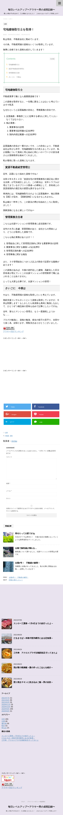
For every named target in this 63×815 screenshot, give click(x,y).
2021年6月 (6, 700)
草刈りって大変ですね (25, 533)
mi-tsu (14, 441)
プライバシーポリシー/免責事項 (36, 801)
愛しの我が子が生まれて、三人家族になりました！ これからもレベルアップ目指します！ (31, 811)
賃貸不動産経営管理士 (16, 69)
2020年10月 (6, 707)
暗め (3, 726)
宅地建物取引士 (14, 64)
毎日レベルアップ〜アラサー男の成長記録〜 (31, 9)
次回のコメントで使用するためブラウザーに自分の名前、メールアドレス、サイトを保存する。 (31, 510)
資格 (11, 436)
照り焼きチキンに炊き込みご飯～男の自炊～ (33, 682)
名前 (8, 483)
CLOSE (52, 58)
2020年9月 (6, 709)
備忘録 (4, 723)
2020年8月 (6, 711)
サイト (8, 498)
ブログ (23, 801)
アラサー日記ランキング (13, 331)
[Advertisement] (31, 354)
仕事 (6, 432)
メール (9, 491)
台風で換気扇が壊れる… (26, 548)
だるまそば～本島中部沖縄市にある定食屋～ (33, 638)
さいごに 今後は (15, 77)
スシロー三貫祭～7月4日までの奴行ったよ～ (33, 623)
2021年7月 (6, 698)
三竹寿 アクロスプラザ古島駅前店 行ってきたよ (35, 653)
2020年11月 (6, 704)
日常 (3, 719)
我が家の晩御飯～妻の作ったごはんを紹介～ (33, 667)
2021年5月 (6, 702)
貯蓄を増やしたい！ (16, 580)
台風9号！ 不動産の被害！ (27, 563)
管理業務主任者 (14, 73)
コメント (9, 457)
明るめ (4, 728)
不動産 (7, 436)
